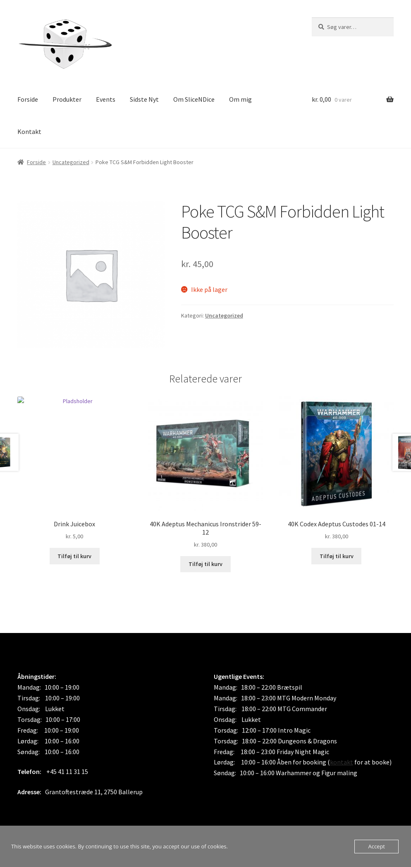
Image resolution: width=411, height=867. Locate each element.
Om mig (240, 99)
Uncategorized (71, 162)
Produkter (67, 99)
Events (105, 99)
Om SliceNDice (194, 99)
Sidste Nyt (144, 99)
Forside (27, 99)
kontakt (341, 762)
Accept (376, 846)
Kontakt (29, 131)
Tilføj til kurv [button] (74, 556)
